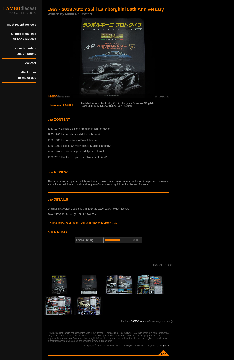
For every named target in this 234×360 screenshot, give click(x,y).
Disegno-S (164, 345)
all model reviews (23, 33)
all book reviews (24, 39)
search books (26, 53)
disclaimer (28, 72)
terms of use (27, 77)
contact (30, 63)
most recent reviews (21, 24)
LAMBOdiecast (138, 321)
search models (25, 48)
